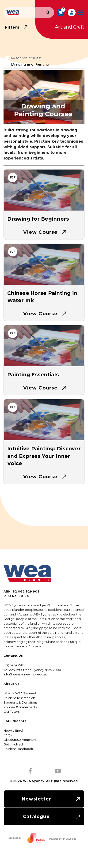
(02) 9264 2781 (14, 665)
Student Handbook (18, 749)
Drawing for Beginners (38, 219)
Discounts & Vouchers (20, 739)
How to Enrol (13, 730)
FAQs (8, 735)
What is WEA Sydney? (20, 693)
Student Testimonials (19, 698)
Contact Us (13, 655)
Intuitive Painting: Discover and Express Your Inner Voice (44, 456)
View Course (40, 232)
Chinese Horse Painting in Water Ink (42, 297)
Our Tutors (11, 711)
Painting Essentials (33, 375)
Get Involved (13, 744)
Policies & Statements (20, 707)
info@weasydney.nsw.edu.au (26, 674)
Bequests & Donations (20, 702)
